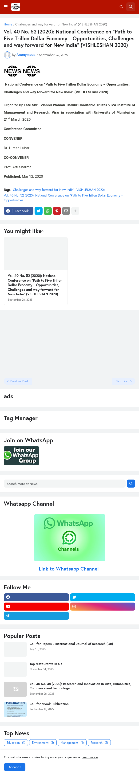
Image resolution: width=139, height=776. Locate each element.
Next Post (122, 381)
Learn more (90, 757)
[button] (5, 7)
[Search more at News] (65, 484)
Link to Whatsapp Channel (69, 568)
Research (99, 742)
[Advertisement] (33, 343)
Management (72, 742)
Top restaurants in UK (46, 664)
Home (8, 24)
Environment (43, 742)
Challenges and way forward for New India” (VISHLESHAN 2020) (61, 24)
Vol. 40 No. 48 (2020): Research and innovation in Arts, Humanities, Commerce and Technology (80, 686)
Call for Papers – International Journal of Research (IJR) (71, 644)
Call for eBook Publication (49, 704)
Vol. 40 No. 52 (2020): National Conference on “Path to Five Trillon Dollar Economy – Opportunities (63, 197)
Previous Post (19, 381)
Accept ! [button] (15, 767)
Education (16, 742)
